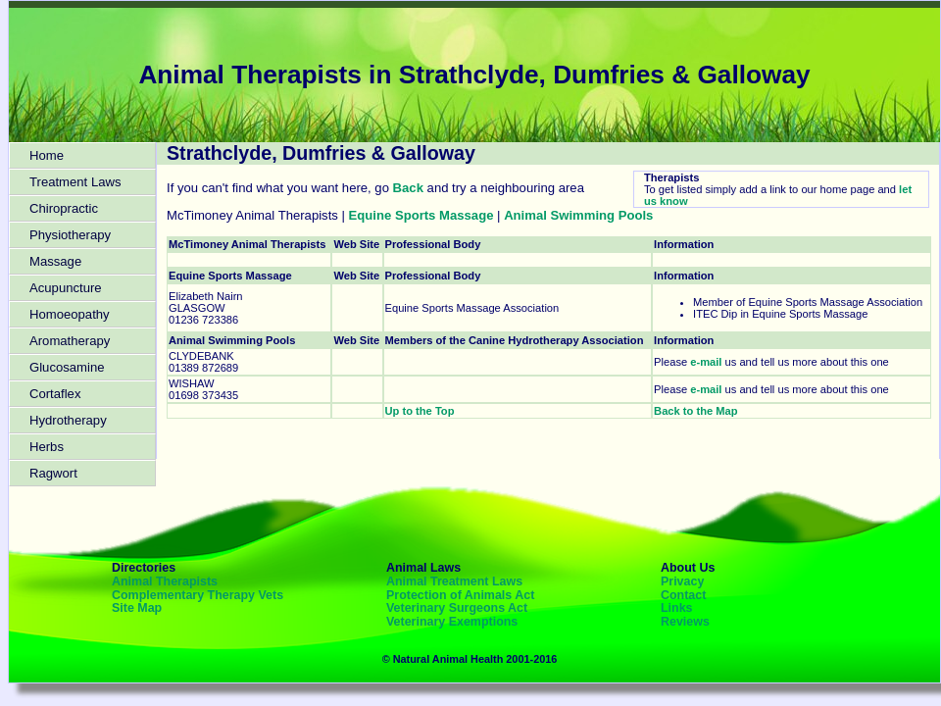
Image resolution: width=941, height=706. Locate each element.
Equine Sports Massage (421, 215)
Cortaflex (54, 393)
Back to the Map (695, 411)
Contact (683, 595)
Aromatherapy (69, 340)
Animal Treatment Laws (454, 581)
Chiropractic (63, 208)
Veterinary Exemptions (452, 622)
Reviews (685, 622)
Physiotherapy (70, 234)
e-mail (705, 362)
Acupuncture (65, 287)
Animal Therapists (165, 581)
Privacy (682, 581)
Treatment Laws (75, 182)
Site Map (137, 608)
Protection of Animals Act (460, 595)
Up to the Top (420, 411)
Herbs (46, 446)
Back (408, 187)
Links (677, 608)
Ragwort (53, 473)
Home (46, 155)
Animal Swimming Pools (578, 215)
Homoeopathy (69, 314)
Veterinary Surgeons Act (456, 608)
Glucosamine (67, 367)
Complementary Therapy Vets (197, 595)
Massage (55, 261)
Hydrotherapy (68, 420)
